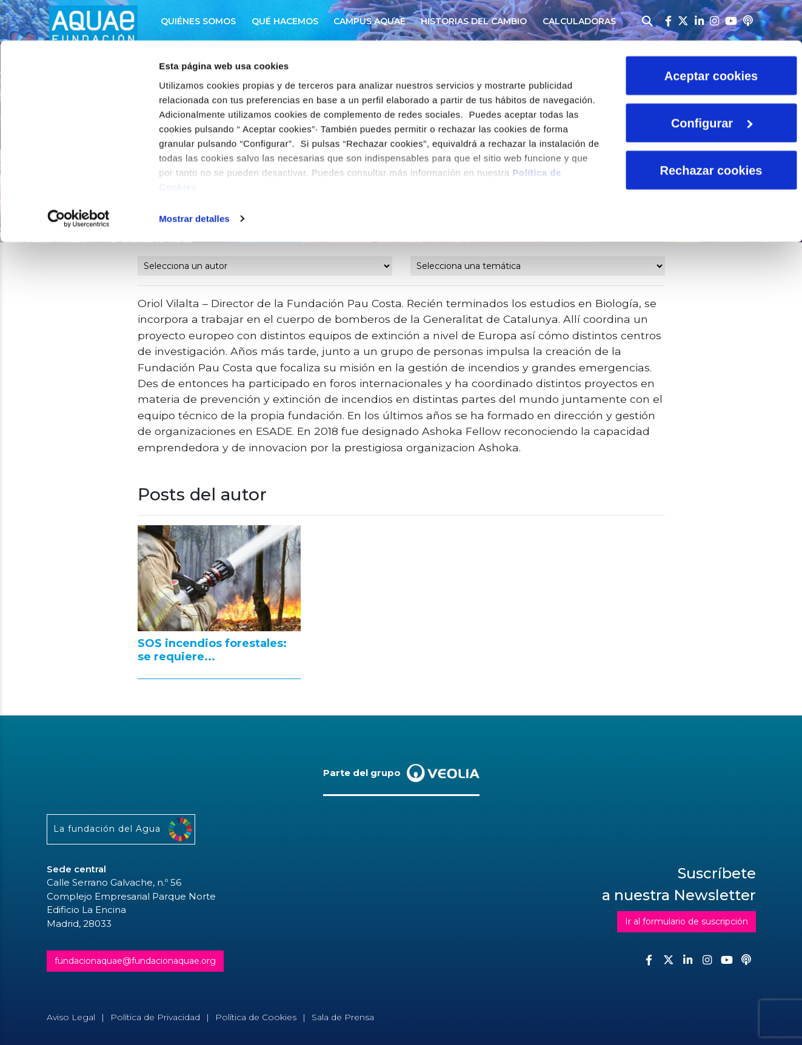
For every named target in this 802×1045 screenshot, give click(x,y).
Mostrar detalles (194, 178)
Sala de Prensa (343, 1017)
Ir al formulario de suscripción (686, 921)
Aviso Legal (71, 1017)
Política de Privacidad (155, 1017)
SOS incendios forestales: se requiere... (212, 650)
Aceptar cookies (711, 35)
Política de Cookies (255, 1017)
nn (265, 266)
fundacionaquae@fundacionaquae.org (135, 960)
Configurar (711, 82)
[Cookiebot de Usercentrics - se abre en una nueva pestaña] (78, 178)
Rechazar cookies (711, 129)
